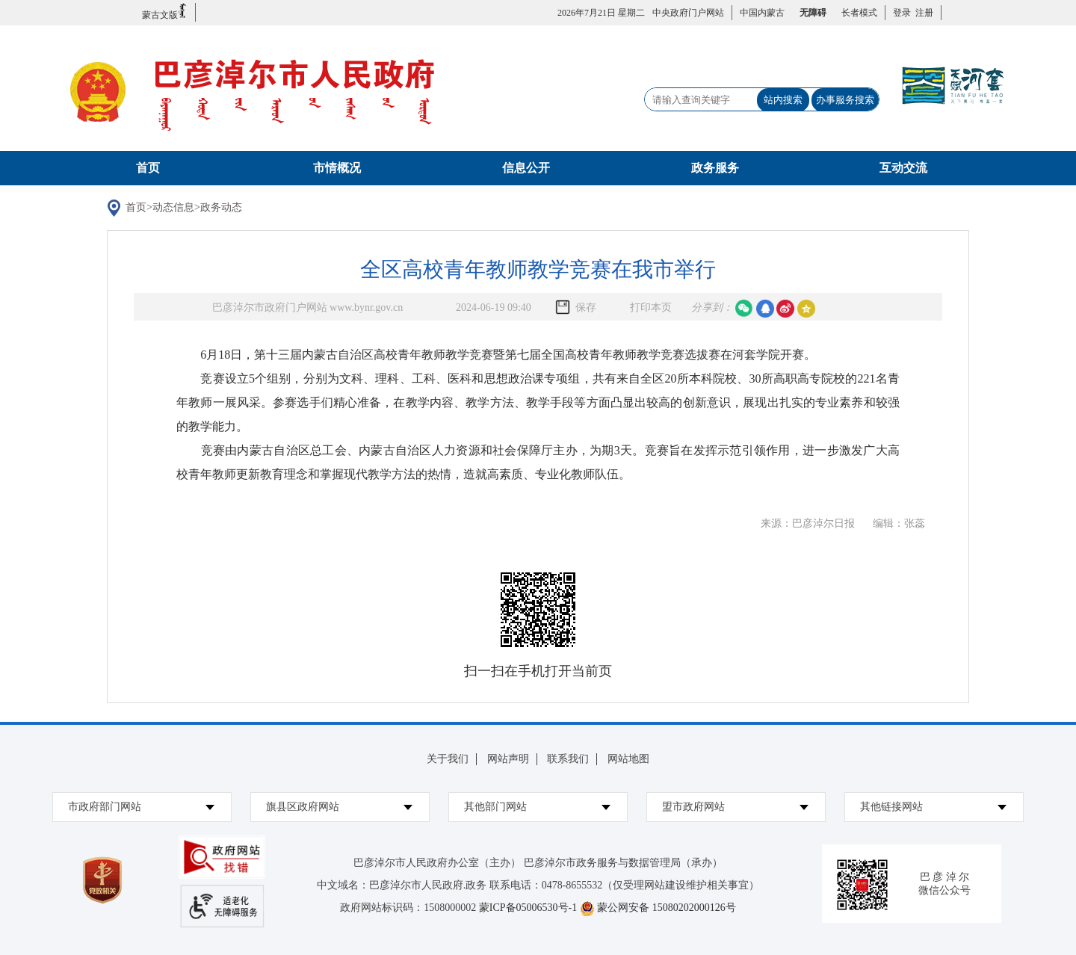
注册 (922, 12)
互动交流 (903, 167)
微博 (785, 309)
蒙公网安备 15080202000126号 (666, 907)
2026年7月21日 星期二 (601, 12)
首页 (148, 167)
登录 (902, 12)
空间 (806, 309)
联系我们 (568, 758)
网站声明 (508, 758)
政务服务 (715, 167)
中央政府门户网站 (688, 12)
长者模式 (859, 12)
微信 (744, 309)
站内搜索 (783, 99)
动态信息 (173, 207)
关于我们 (448, 758)
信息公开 (526, 167)
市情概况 (337, 167)
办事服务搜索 (845, 99)
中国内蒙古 (762, 12)
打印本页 (651, 307)
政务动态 (221, 207)
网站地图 (628, 758)
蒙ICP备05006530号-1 (528, 907)
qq (765, 309)
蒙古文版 (165, 11)
